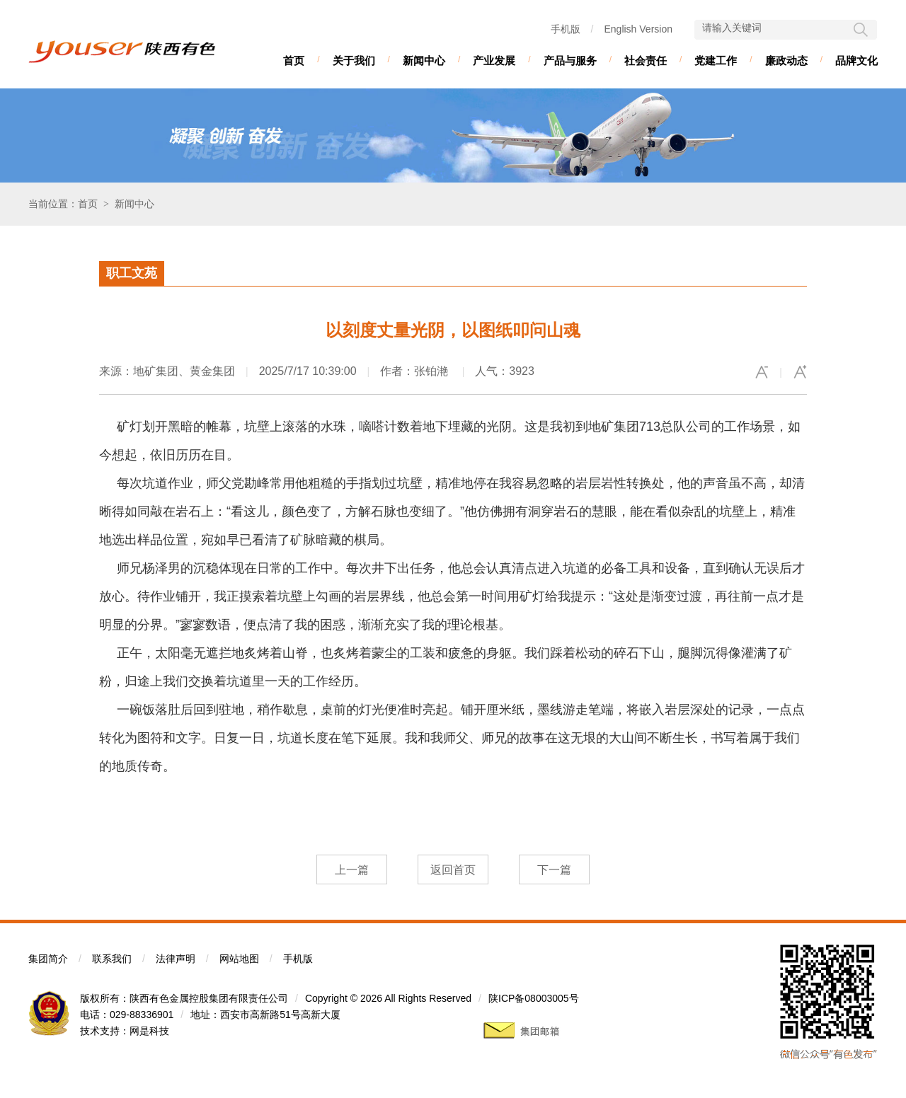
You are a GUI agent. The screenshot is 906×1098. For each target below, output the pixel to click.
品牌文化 (856, 60)
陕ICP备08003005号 (533, 998)
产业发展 (494, 60)
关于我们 (354, 60)
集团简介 (48, 958)
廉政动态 (786, 60)
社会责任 (645, 60)
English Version (638, 29)
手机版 (565, 29)
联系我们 (112, 958)
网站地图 (239, 958)
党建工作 (715, 60)
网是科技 (149, 1030)
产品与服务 (570, 60)
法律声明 (175, 958)
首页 (293, 60)
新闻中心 (424, 60)
